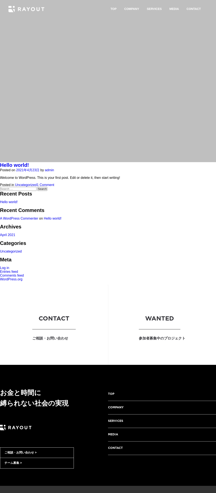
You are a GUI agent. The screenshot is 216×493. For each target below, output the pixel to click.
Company (131, 9)
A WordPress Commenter (19, 218)
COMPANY (116, 407)
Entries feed (9, 271)
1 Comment (45, 185)
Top (114, 9)
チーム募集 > (13, 463)
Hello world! (14, 165)
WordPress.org (11, 279)
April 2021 (7, 235)
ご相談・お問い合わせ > (20, 452)
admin (49, 170)
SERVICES (115, 421)
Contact (194, 9)
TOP (111, 393)
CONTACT (115, 448)
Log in (4, 268)
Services (154, 9)
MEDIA (113, 434)
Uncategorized (26, 185)
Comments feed (12, 275)
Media (174, 9)
